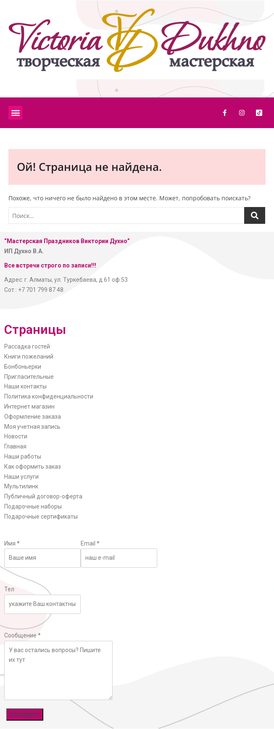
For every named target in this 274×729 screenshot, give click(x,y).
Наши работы (22, 456)
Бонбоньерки (22, 366)
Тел (9, 589)
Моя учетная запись (32, 426)
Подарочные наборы (33, 506)
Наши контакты (25, 386)
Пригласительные (29, 376)
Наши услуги (21, 476)
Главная (15, 446)
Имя (12, 543)
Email (90, 543)
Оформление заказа (32, 416)
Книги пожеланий (28, 356)
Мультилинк (21, 486)
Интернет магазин (29, 406)
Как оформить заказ (32, 466)
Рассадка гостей (27, 346)
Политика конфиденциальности (48, 396)
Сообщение (22, 635)
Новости (15, 436)
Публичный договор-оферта (43, 496)
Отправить (25, 714)
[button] (15, 113)
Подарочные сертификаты (41, 516)
